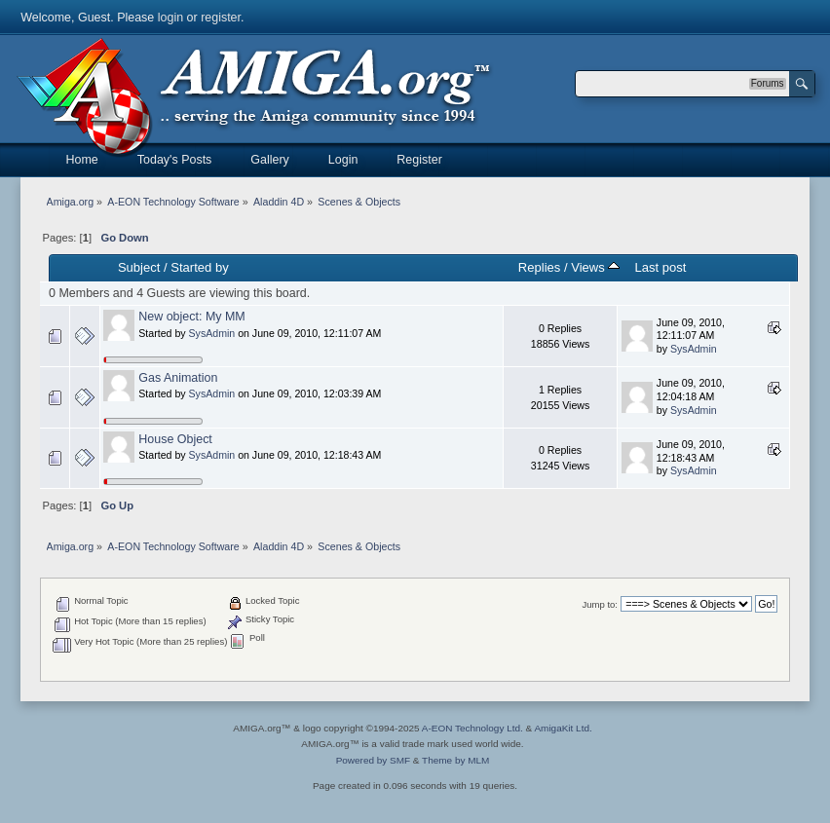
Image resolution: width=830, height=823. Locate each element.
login (170, 17)
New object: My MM (191, 316)
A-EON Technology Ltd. (472, 728)
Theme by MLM (455, 760)
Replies (539, 267)
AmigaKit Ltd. (562, 728)
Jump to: (600, 604)
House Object (175, 439)
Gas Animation (177, 378)
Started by (199, 267)
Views (595, 267)
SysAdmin (212, 333)
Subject (139, 267)
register (221, 17)
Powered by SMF (373, 760)
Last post (660, 267)
